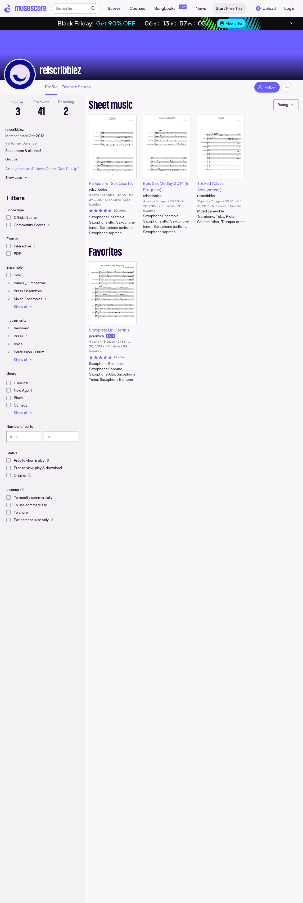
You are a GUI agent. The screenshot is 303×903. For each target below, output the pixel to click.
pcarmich (96, 336)
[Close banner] (291, 23)
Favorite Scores (76, 87)
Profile (51, 87)
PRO (110, 336)
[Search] (93, 8)
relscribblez (60, 70)
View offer (231, 23)
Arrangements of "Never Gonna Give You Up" (42, 169)
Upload (265, 8)
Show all (24, 306)
